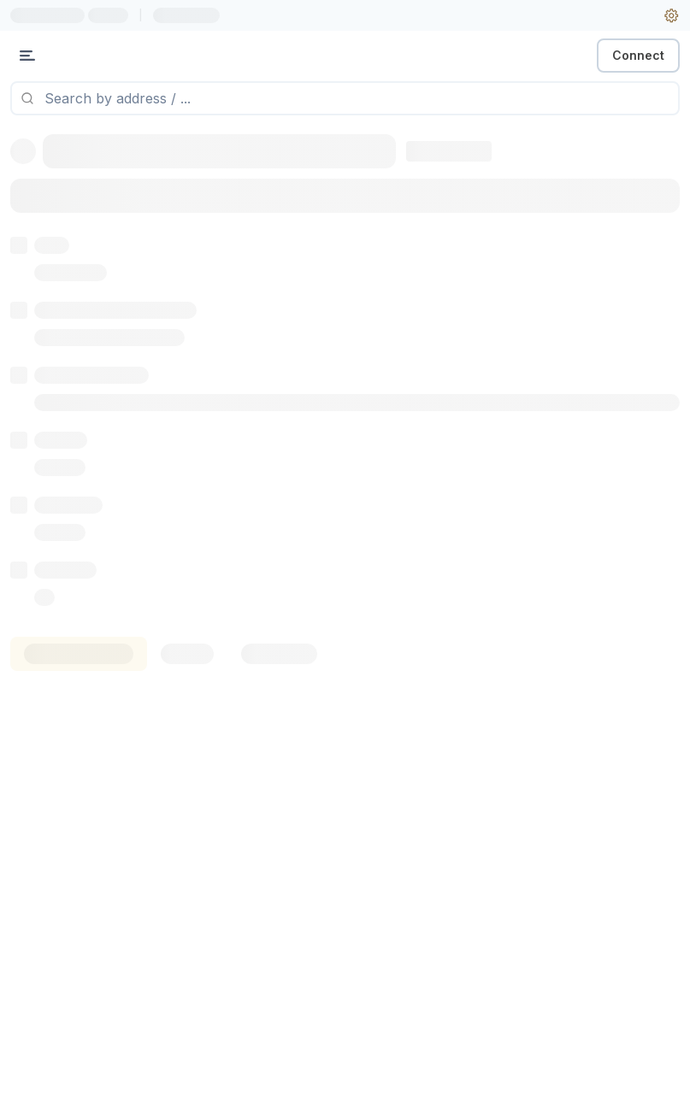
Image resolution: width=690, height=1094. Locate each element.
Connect (638, 55)
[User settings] (671, 15)
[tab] (78, 654)
